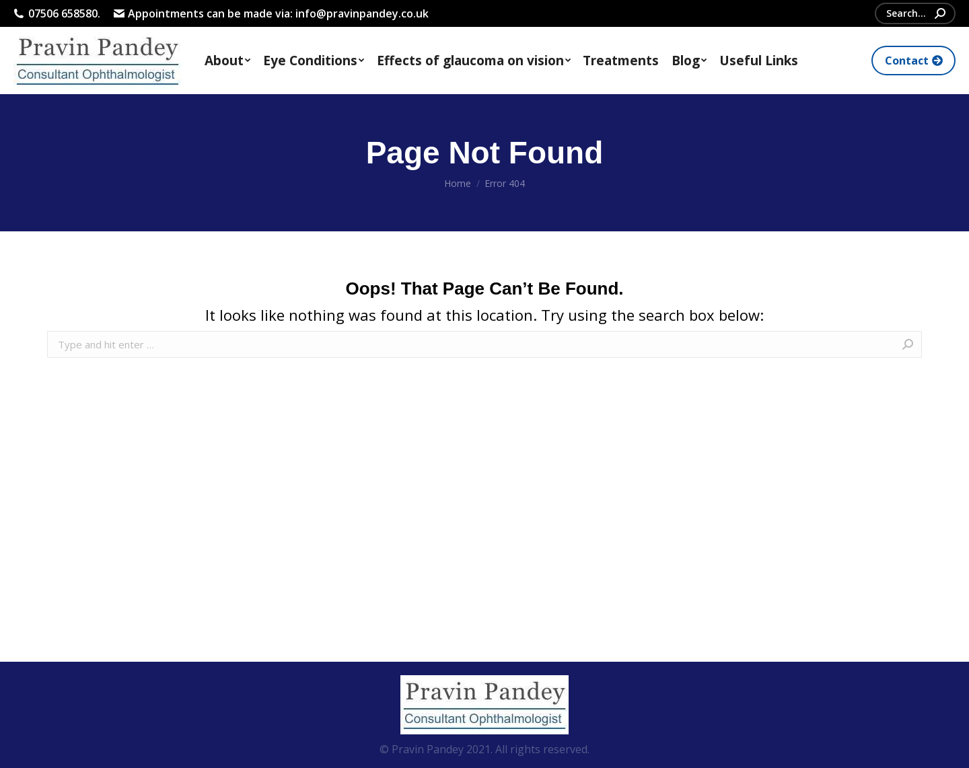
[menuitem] (227, 60)
